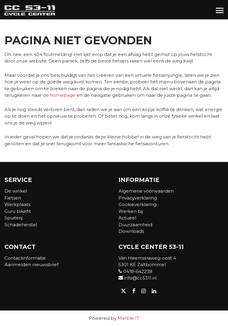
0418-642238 (135, 271)
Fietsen (12, 198)
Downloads (131, 231)
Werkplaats (17, 204)
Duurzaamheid (135, 224)
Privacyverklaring (137, 198)
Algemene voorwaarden (146, 191)
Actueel (127, 218)
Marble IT (128, 318)
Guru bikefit (17, 211)
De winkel (15, 191)
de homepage (59, 95)
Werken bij (130, 211)
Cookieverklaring (137, 204)
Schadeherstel (20, 224)
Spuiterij (13, 218)
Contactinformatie (25, 258)
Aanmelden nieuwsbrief (31, 264)
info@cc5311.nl (137, 278)
